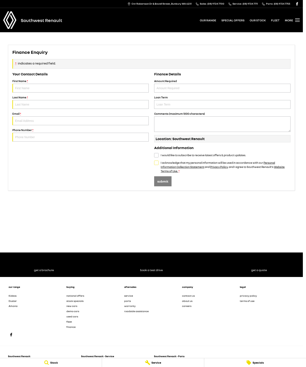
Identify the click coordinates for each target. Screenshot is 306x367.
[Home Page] (10, 20)
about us (187, 301)
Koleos (13, 295)
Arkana (13, 306)
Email (80, 118)
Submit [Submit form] (162, 181)
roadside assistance (136, 311)
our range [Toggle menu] (208, 20)
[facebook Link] (297, 3)
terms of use (247, 301)
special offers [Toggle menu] (232, 20)
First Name (80, 86)
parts (127, 301)
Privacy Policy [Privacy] (219, 167)
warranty (130, 306)
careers (186, 306)
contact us (188, 295)
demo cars (72, 311)
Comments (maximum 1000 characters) (222, 122)
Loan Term (222, 102)
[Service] (153, 362)
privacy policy (248, 295)
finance (71, 326)
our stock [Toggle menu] (258, 20)
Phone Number (80, 135)
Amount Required (222, 86)
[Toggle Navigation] (292, 20)
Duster (13, 301)
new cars (71, 306)
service (128, 295)
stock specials (75, 301)
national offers (75, 295)
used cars (72, 316)
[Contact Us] (160, 3)
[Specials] (255, 362)
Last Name (80, 102)
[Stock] (51, 362)
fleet (275, 20)
